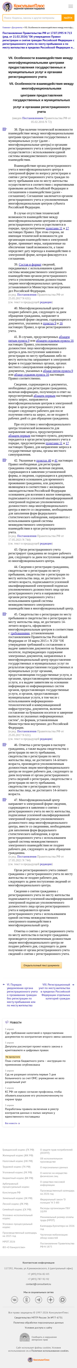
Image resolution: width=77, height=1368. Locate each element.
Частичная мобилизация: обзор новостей (54, 1236)
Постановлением (32, 118)
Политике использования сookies (49, 1350)
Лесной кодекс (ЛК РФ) (15, 1203)
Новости (16, 1022)
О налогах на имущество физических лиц (53, 1174)
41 (56, 460)
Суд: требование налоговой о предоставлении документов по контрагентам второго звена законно (38, 1034)
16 (61, 323)
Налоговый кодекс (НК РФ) (18, 1161)
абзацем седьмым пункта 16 (55, 340)
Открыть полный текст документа (41, 965)
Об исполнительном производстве (51, 1160)
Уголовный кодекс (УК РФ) (17, 1172)
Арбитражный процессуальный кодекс (16, 1185)
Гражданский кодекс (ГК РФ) (18, 1149)
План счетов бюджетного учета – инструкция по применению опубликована (35, 1062)
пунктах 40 (43, 460)
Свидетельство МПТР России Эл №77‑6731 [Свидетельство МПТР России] (38, 1317)
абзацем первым (44, 395)
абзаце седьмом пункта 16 (31, 374)
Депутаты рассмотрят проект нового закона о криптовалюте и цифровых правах (33, 1048)
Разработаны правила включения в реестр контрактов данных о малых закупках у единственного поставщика (32, 1112)
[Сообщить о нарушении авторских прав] (39, 1337)
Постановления (27, 294)
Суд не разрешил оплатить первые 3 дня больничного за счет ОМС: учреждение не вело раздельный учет (34, 1078)
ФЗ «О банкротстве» (14, 1247)
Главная (6, 27)
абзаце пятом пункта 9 (58, 371)
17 (67, 228)
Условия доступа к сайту (38, 1327)
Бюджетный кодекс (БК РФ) (18, 1178)
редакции (46, 302)
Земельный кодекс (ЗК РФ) (17, 1198)
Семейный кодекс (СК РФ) (17, 1209)
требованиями (20, 633)
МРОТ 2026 (9, 1241)
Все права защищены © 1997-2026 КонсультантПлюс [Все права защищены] (38, 1312)
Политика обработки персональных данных (38, 1322)
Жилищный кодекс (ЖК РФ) (18, 1155)
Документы (17, 27)
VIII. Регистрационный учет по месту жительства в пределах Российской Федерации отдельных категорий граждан (54, 991)
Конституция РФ (11, 1192)
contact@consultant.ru (38, 1284)
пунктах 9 (49, 323)
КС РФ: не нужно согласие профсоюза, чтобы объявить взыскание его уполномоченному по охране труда (34, 1095)
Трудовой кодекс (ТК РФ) (16, 1166)
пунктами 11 (54, 228)
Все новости (11, 1123)
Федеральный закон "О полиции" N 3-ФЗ (53, 1201)
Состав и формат (30, 264)
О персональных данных (54, 1167)
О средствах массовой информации (52, 1183)
